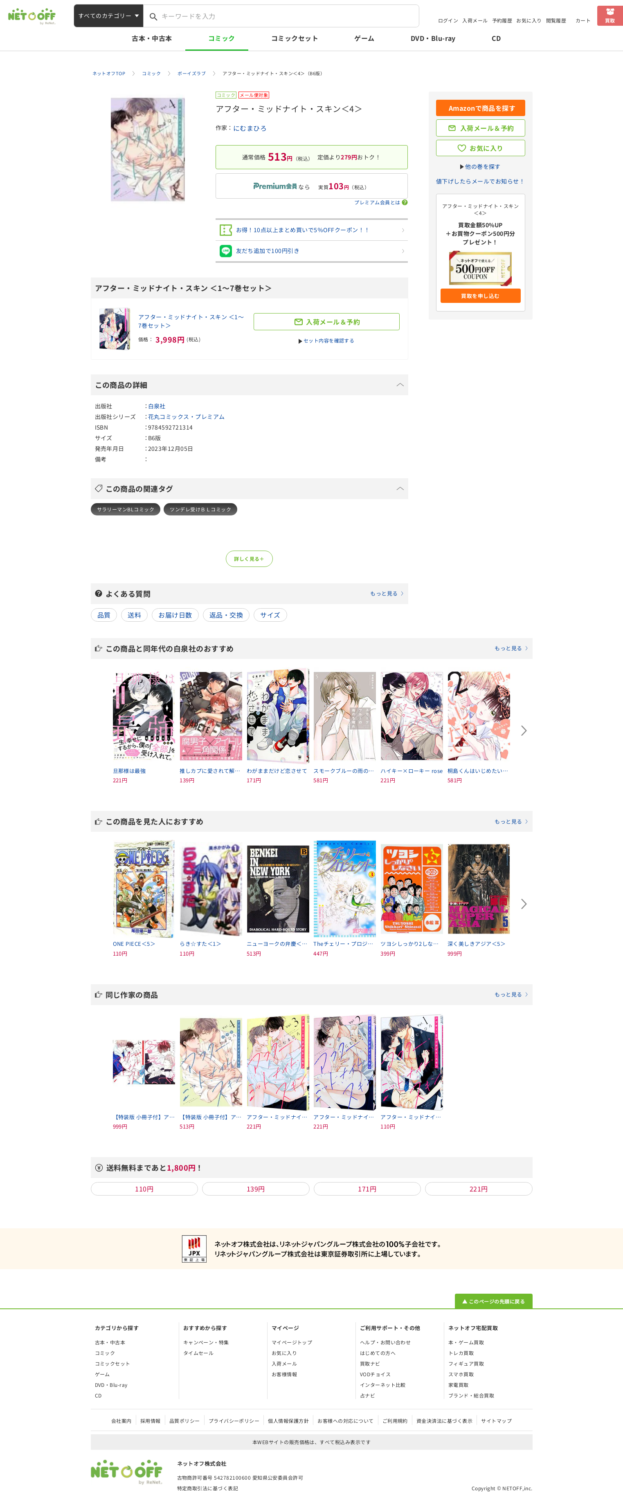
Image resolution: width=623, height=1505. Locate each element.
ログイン (448, 20)
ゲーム (364, 38)
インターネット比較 (383, 1384)
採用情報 (150, 1420)
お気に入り (529, 20)
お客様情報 (284, 1374)
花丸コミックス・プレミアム (186, 416)
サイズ (270, 615)
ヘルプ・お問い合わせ (385, 1342)
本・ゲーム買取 (466, 1342)
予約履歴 (502, 20)
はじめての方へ (378, 1352)
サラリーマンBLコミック (126, 509)
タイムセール (198, 1352)
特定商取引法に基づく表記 (207, 1488)
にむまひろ (250, 128)
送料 (134, 615)
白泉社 (157, 406)
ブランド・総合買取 (471, 1395)
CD (496, 38)
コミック (221, 38)
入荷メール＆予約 (487, 128)
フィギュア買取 (466, 1363)
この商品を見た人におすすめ (317, 821)
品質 (104, 615)
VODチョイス (375, 1374)
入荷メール (475, 20)
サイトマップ (496, 1420)
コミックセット (294, 38)
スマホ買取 (461, 1374)
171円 (367, 1189)
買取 (610, 20)
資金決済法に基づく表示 (444, 1420)
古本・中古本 (152, 38)
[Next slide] (524, 730)
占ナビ (367, 1395)
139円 (256, 1189)
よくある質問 (255, 593)
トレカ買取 (461, 1352)
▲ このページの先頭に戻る (493, 1301)
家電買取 (458, 1384)
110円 (144, 1189)
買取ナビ (370, 1363)
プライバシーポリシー (234, 1420)
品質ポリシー (184, 1420)
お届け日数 (175, 615)
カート (583, 20)
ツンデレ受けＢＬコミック (200, 509)
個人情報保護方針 (288, 1420)
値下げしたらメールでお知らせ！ (480, 181)
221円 (479, 1189)
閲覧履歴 (556, 20)
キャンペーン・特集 (206, 1342)
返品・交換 (226, 615)
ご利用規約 (395, 1420)
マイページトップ (292, 1342)
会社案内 (121, 1420)
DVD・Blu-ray (433, 38)
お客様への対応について (345, 1420)
